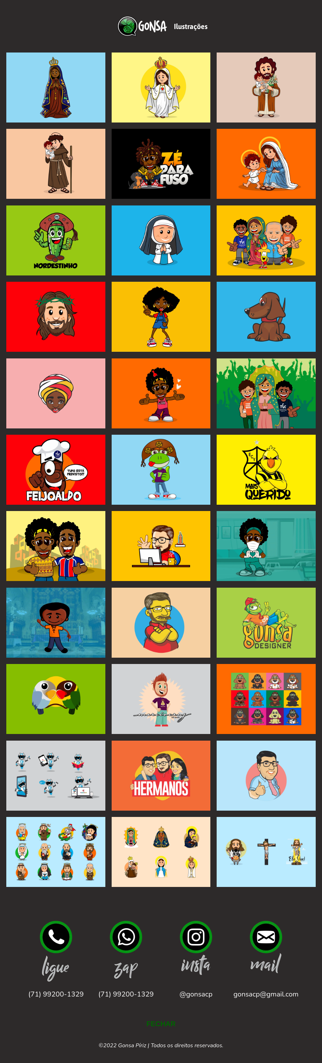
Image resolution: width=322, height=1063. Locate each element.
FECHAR (160, 1024)
